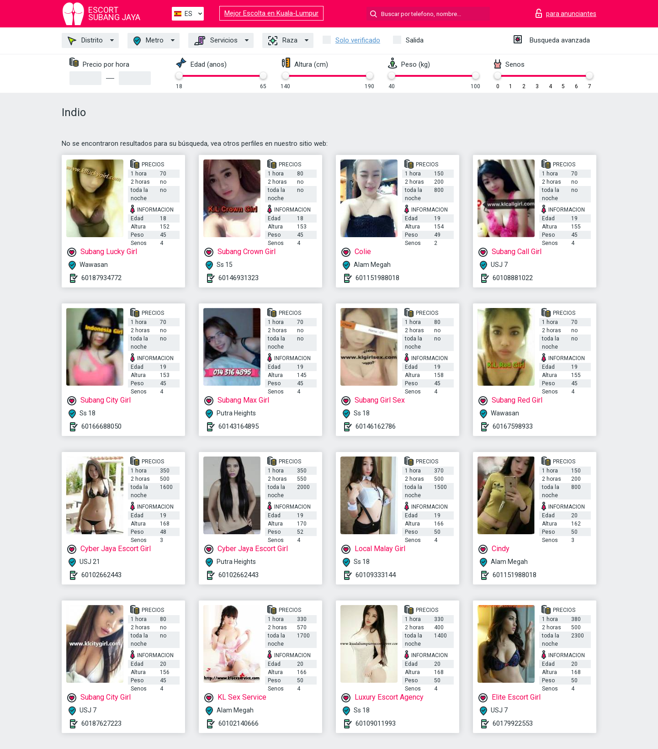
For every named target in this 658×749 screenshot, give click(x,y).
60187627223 (101, 723)
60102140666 (238, 723)
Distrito (85, 40)
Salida (415, 40)
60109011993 (376, 723)
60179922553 (513, 723)
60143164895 (238, 426)
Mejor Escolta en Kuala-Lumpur (271, 13)
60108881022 (513, 278)
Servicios (216, 40)
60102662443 (101, 575)
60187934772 (101, 278)
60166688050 (101, 426)
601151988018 (377, 278)
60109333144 (376, 575)
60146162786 (376, 426)
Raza (282, 40)
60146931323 (238, 278)
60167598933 (513, 426)
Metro (148, 41)
